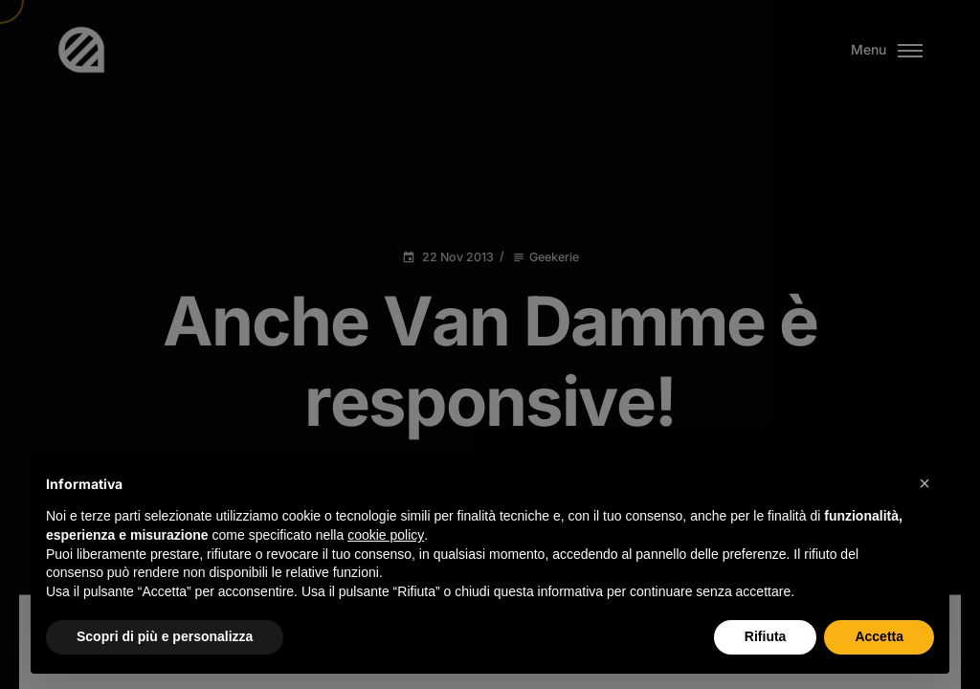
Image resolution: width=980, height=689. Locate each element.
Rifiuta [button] (766, 636)
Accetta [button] (879, 636)
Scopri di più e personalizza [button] (165, 636)
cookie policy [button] (385, 535)
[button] (924, 483)
